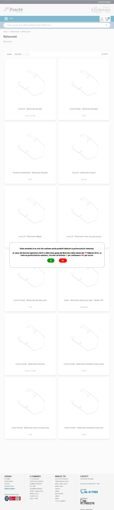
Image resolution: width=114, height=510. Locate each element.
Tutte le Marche (60, 501)
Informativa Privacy (36, 489)
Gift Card (33, 486)
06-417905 (91, 492)
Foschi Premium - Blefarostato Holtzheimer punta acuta (83, 428)
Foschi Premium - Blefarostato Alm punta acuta (30, 300)
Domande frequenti (36, 484)
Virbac (57, 491)
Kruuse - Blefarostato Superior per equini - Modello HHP (83, 300)
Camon (57, 496)
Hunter (57, 489)
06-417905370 (87, 502)
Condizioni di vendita (36, 481)
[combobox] (21, 54)
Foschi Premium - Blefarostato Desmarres (30, 364)
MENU (9, 19)
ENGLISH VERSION (104, 2)
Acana (57, 498)
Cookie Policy (34, 496)
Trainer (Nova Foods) (61, 481)
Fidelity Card (34, 498)
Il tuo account (34, 479)
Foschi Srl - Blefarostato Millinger (30, 236)
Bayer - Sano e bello (61, 484)
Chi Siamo (7, 479)
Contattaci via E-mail (87, 479)
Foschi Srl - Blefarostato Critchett (84, 173)
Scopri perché (8, 481)
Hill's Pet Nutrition (61, 479)
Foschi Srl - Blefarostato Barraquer (30, 109)
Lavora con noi (9, 486)
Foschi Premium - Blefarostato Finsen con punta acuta (30, 428)
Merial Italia (59, 486)
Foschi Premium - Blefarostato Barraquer (83, 109)
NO (63, 260)
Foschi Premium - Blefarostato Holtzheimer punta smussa (84, 364)
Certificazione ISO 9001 (11, 494)
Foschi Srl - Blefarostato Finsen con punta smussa (83, 236)
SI (51, 260)
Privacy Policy (34, 493)
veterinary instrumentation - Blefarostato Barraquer (30, 173)
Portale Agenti (9, 489)
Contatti (7, 484)
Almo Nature (59, 493)
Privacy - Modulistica (36, 491)
